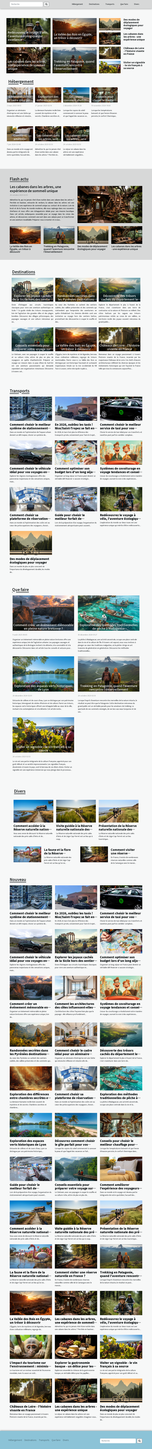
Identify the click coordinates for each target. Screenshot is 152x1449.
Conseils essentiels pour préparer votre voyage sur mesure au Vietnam (32, 349)
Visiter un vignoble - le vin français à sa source (134, 65)
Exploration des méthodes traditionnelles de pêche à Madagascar (109, 627)
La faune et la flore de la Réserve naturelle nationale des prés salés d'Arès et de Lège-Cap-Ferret (30, 1277)
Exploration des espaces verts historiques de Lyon (43, 687)
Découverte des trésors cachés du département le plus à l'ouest (119, 299)
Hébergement (77, 4)
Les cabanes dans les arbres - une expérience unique (134, 36)
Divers (136, 4)
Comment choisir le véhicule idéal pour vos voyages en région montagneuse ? (30, 472)
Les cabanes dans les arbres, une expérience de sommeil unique (27, 65)
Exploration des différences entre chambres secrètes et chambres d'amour (29, 1097)
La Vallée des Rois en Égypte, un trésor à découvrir (73, 36)
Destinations (94, 4)
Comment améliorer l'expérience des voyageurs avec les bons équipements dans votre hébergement (119, 1190)
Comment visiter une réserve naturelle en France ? (124, 855)
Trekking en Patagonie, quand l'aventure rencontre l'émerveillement (74, 65)
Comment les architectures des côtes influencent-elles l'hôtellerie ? (74, 1007)
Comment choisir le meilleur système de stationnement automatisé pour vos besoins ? (30, 429)
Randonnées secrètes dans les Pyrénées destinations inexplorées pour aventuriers (76, 300)
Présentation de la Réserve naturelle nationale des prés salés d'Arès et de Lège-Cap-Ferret (118, 831)
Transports (109, 4)
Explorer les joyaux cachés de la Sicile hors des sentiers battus (32, 299)
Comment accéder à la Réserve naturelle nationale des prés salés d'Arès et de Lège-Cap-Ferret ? (33, 831)
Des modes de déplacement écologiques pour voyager (133, 24)
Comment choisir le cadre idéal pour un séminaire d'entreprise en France (73, 1054)
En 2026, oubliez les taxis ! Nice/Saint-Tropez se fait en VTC (74, 428)
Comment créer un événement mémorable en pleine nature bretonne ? (43, 627)
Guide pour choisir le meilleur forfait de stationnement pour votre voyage (73, 520)
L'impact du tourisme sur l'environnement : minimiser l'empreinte (30, 1366)
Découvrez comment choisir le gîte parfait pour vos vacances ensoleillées (75, 1144)
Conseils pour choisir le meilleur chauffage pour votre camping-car (104, 101)
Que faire (124, 4)
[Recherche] (26, 4)
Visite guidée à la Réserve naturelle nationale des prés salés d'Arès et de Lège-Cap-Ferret (76, 831)
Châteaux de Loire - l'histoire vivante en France (134, 50)
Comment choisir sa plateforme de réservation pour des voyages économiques (29, 520)
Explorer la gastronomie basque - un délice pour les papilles (74, 1366)
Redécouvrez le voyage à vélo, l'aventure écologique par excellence (28, 36)
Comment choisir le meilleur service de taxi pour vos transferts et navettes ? (120, 428)
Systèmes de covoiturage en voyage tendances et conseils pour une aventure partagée (121, 472)
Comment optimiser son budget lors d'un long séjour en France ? (75, 472)
